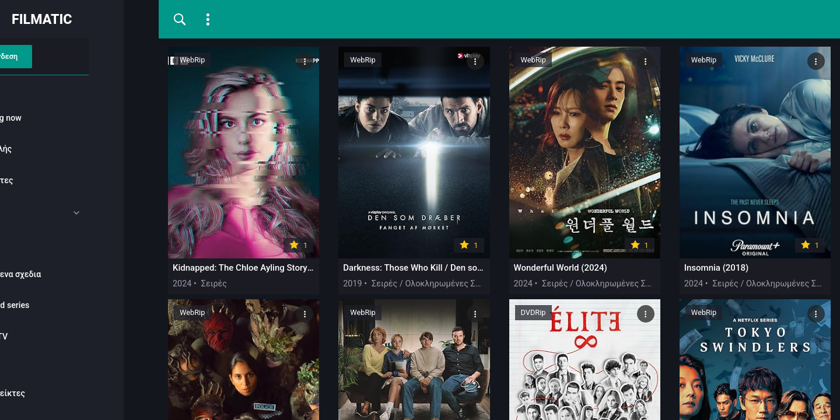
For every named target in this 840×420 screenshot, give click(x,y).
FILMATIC (77, 19)
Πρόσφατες (44, 181)
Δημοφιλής (44, 149)
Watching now (49, 118)
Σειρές (35, 243)
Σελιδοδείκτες (51, 393)
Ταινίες (36, 212)
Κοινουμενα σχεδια (59, 274)
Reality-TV (42, 337)
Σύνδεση (73, 56)
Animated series (53, 306)
